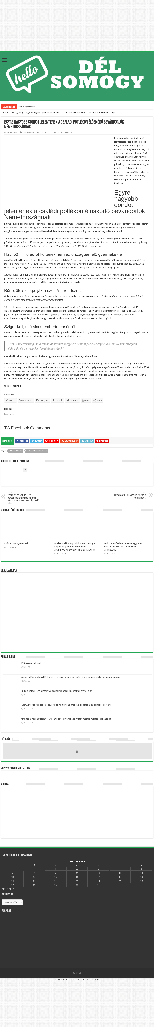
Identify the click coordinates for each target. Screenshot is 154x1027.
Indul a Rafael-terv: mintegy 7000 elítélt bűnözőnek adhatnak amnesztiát (123, 546)
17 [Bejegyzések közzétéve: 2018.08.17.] (98, 877)
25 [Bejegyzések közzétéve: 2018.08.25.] (120, 881)
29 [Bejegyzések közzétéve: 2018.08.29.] (55, 885)
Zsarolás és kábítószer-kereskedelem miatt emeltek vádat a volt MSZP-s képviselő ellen (25, 498)
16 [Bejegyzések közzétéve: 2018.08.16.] (77, 877)
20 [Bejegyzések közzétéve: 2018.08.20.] (12, 881)
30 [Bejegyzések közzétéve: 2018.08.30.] (77, 885)
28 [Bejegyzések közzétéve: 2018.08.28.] (34, 885)
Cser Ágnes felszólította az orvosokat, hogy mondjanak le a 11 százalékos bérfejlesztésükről (66, 705)
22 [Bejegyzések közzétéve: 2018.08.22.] (55, 881)
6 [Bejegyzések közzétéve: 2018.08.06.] (12, 873)
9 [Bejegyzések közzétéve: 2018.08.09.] (77, 873)
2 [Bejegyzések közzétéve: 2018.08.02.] (77, 868)
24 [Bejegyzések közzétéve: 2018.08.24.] (98, 881)
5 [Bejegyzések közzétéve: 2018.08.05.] (141, 868)
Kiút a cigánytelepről (27, 106)
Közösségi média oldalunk (15, 768)
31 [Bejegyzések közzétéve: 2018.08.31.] (98, 885)
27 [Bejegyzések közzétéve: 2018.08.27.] (12, 885)
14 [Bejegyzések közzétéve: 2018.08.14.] (34, 877)
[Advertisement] (77, 812)
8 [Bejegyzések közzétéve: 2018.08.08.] (55, 873)
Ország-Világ (17, 112)
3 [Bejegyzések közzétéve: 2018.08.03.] (98, 868)
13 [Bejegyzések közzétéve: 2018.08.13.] (12, 877)
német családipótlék (37, 451)
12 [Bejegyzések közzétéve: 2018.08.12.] (141, 873)
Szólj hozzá (45, 132)
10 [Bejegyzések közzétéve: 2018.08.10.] (98, 873)
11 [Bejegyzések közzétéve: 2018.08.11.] (120, 873)
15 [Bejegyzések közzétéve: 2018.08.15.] (55, 877)
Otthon (4, 112)
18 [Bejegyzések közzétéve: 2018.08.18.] (120, 877)
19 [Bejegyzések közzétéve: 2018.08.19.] (141, 877)
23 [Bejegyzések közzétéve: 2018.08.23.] (77, 881)
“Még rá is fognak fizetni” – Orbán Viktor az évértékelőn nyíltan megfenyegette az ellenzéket (66, 719)
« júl (3, 888)
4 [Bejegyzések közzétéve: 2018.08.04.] (120, 868)
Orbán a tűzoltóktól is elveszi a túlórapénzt (128, 495)
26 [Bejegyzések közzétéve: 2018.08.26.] (141, 881)
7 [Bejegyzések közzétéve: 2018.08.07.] (34, 873)
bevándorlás (15, 451)
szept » (10, 888)
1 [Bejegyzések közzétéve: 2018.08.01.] (55, 868)
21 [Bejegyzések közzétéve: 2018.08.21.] (34, 881)
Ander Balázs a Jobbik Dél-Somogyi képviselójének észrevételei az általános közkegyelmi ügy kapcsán (74, 546)
